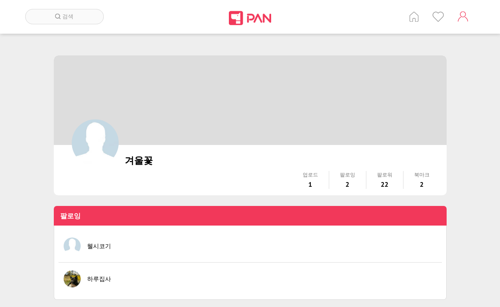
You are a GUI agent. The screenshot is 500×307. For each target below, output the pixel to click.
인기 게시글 (438, 17)
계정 (463, 17)
